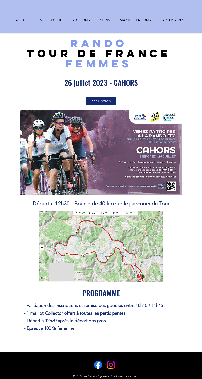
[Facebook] (98, 364)
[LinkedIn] (111, 364)
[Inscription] (101, 101)
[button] (52, 18)
